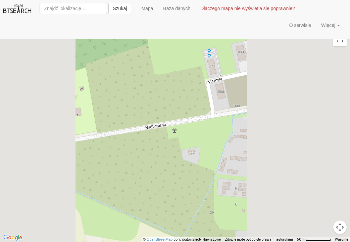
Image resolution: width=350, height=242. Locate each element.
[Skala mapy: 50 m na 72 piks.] (314, 239)
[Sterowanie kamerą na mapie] (340, 227)
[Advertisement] (113, 27)
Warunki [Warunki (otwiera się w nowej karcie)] (341, 239)
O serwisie (300, 25)
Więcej (330, 25)
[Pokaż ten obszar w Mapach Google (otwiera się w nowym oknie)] (13, 237)
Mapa (147, 8)
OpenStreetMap (160, 239)
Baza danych (176, 8)
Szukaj (120, 8)
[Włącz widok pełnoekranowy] (340, 39)
